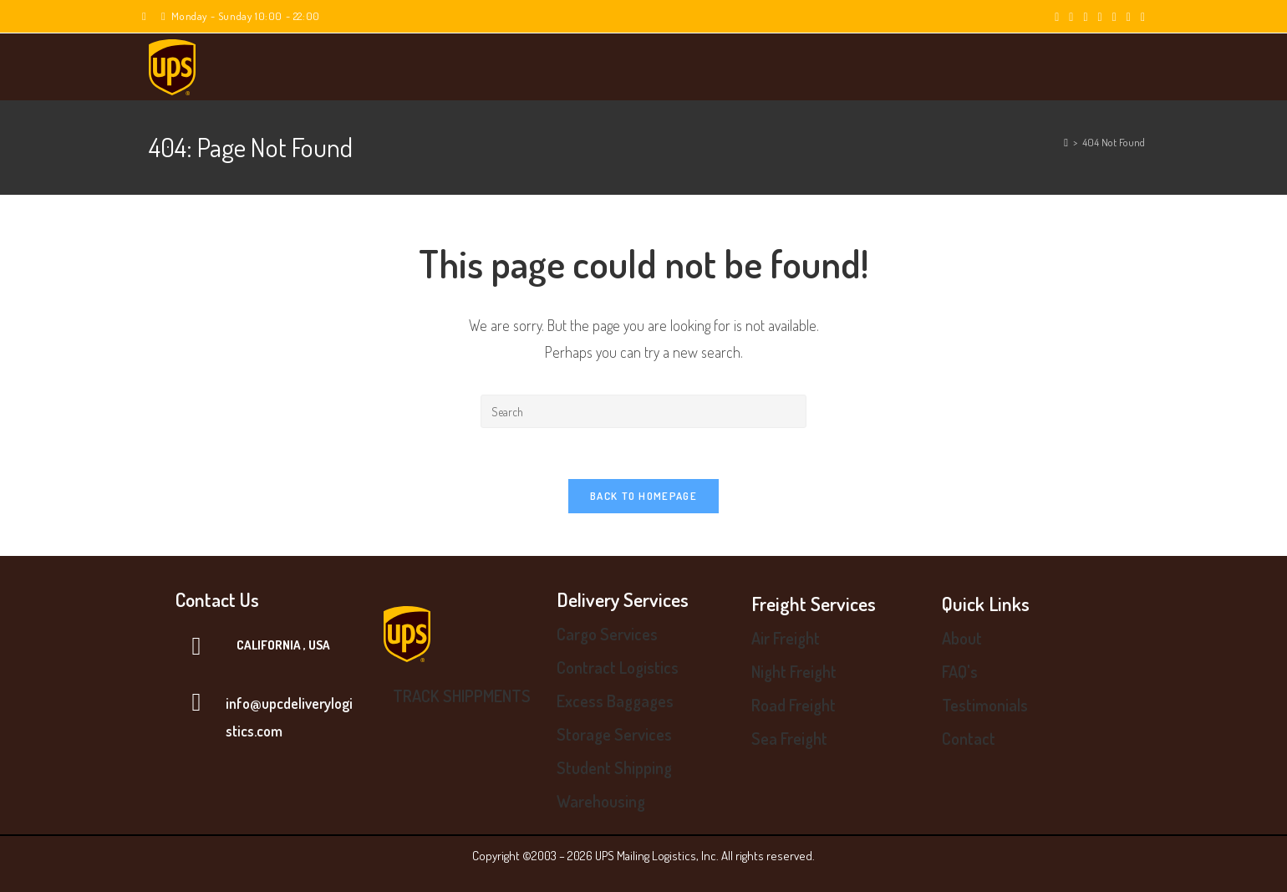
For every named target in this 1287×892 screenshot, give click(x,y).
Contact (968, 738)
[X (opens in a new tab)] (1057, 16)
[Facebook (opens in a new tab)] (1071, 16)
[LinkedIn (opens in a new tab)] (1114, 16)
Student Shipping (614, 767)
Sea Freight (789, 738)
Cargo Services (607, 634)
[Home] (1066, 142)
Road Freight (793, 705)
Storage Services (614, 734)
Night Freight (794, 671)
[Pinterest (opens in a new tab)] (1085, 16)
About (962, 638)
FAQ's (960, 671)
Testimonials (985, 705)
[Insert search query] (643, 411)
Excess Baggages (615, 700)
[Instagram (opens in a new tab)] (1100, 16)
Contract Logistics (618, 667)
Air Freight (785, 638)
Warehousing (601, 801)
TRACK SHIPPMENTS (462, 695)
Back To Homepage (643, 495)
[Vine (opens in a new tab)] (1140, 16)
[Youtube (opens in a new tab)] (1129, 16)
